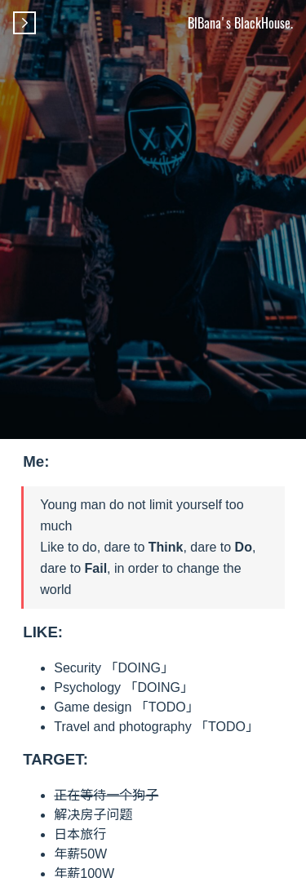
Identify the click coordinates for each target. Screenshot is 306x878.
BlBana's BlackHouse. (240, 23)
